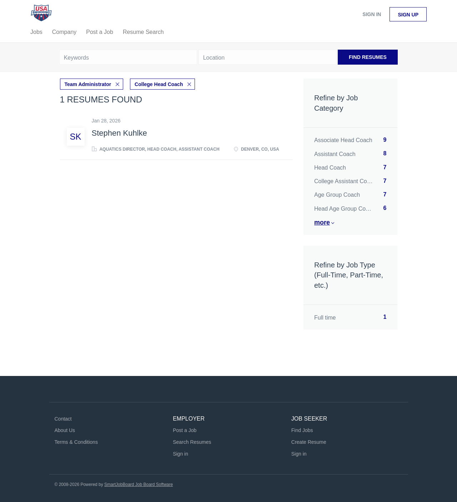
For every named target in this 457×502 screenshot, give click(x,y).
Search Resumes (192, 442)
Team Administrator (88, 84)
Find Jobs (302, 430)
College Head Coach (159, 84)
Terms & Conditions (76, 442)
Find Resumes (368, 57)
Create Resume (308, 442)
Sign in (371, 14)
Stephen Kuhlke (119, 133)
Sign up (408, 14)
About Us (65, 430)
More (322, 222)
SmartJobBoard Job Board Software (138, 484)
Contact (63, 419)
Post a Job (184, 430)
